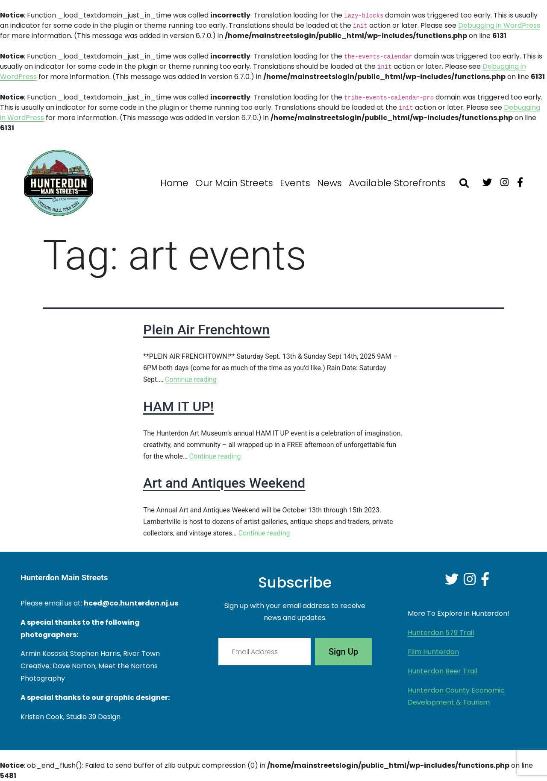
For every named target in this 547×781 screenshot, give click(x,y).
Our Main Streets (234, 183)
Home (174, 183)
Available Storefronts (397, 183)
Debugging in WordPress (499, 25)
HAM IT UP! (178, 406)
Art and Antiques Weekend (224, 483)
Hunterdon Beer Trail (442, 671)
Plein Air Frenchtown (206, 330)
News (329, 183)
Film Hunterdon (433, 652)
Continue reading (191, 379)
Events (295, 183)
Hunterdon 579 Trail (441, 633)
